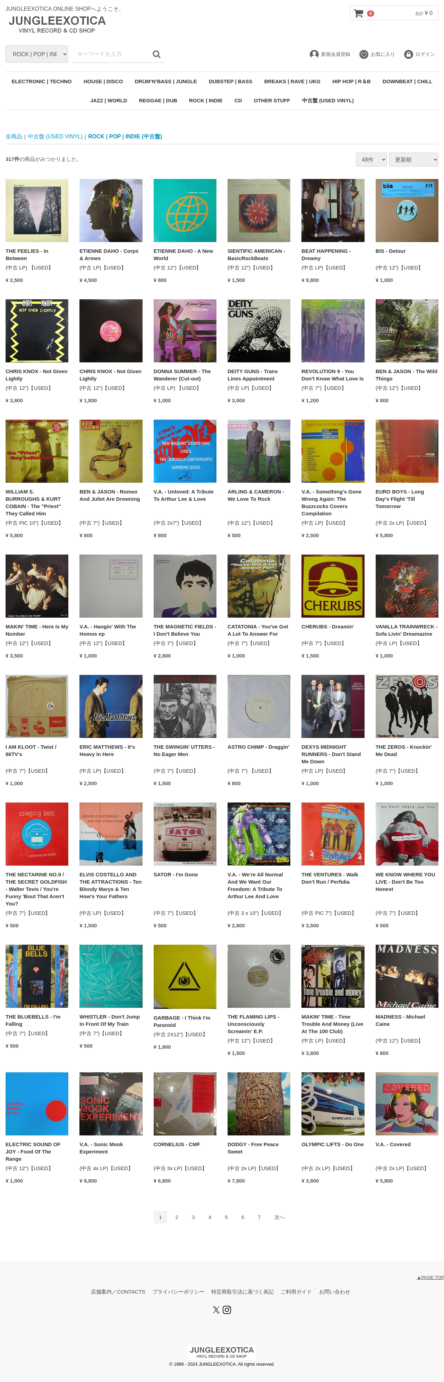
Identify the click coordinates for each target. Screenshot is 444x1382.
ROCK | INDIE (206, 100)
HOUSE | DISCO (103, 81)
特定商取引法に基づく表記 (242, 1292)
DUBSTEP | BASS (231, 81)
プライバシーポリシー (178, 1292)
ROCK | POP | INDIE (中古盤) (125, 136)
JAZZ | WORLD (108, 100)
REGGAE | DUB (158, 100)
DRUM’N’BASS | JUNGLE (166, 81)
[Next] (279, 1217)
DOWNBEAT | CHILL (408, 81)
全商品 (14, 136)
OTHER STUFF (272, 100)
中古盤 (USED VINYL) (328, 100)
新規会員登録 (329, 54)
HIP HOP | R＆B (351, 81)
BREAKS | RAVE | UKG (292, 81)
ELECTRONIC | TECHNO (41, 81)
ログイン (419, 54)
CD (238, 100)
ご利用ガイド (296, 1292)
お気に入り (377, 54)
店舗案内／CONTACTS (118, 1292)
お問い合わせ (334, 1292)
